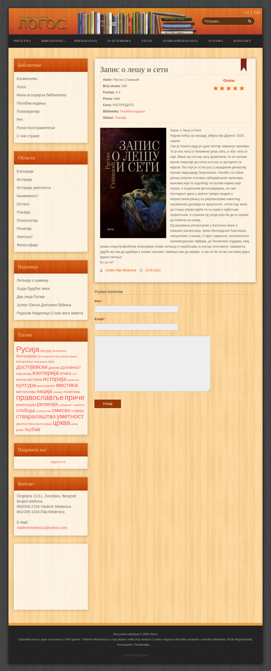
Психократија (28, 111)
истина (34, 379)
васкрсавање (69, 356)
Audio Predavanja (180, 41)
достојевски (31, 366)
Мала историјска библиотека (41, 95)
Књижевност (27, 196)
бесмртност (59, 350)
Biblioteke (53, 41)
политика (72, 392)
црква (61, 422)
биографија (26, 356)
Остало (23, 204)
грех (51, 361)
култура (26, 385)
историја (54, 379)
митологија (26, 392)
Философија (27, 245)
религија (47, 404)
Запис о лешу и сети (134, 69)
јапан (74, 424)
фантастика (25, 424)
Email (100, 319)
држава (54, 368)
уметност (70, 416)
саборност (65, 405)
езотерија (46, 373)
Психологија (27, 220)
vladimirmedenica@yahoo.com (42, 528)
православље (40, 397)
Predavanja (85, 41)
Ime (98, 301)
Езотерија (25, 171)
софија (77, 411)
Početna (22, 41)
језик (20, 430)
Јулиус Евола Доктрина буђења (44, 305)
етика (65, 373)
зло (74, 373)
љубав (32, 429)
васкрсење (24, 361)
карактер (73, 379)
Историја (24, 179)
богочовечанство (49, 356)
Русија (27, 349)
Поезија (120, 118)
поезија (58, 392)
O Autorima (119, 41)
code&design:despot (135, 655)
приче (74, 397)
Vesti (146, 41)
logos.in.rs (58, 462)
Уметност (25, 237)
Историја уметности (34, 188)
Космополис (27, 79)
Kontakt (242, 41)
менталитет (46, 386)
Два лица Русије (31, 297)
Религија (24, 228)
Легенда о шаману (32, 280)
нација (44, 391)
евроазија (23, 374)
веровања (40, 361)
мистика (67, 385)
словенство (43, 411)
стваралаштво (36, 416)
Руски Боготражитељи (36, 128)
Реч (20, 119)
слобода (25, 410)
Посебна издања (132, 111)
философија (43, 424)
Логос (21, 87)
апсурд (45, 351)
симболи (78, 405)
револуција (26, 405)
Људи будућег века (33, 288)
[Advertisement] (51, 577)
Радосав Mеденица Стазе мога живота (50, 313)
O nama (216, 41)
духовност (71, 367)
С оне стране (28, 136)
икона (21, 379)
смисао (61, 410)
